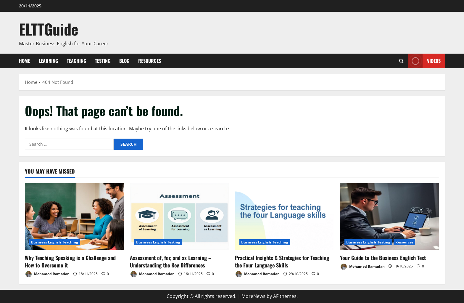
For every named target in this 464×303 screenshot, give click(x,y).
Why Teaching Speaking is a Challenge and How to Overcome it (70, 261)
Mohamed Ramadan (47, 274)
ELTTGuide (48, 29)
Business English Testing (158, 242)
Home (24, 60)
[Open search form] (401, 61)
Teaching (76, 60)
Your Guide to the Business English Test (383, 258)
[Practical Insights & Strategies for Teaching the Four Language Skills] (284, 216)
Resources (149, 60)
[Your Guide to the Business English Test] (389, 216)
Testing (102, 60)
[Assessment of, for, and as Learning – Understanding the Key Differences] (179, 216)
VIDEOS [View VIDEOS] (424, 61)
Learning (48, 60)
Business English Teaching (54, 242)
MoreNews (253, 296)
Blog (124, 60)
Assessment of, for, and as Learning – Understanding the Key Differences (170, 261)
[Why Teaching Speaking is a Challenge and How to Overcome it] (74, 216)
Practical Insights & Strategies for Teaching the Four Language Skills (282, 261)
